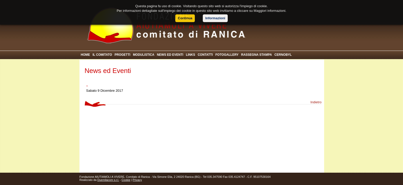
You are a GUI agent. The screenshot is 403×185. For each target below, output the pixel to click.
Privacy (137, 179)
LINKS (190, 55)
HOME (85, 55)
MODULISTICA (143, 55)
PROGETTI (122, 55)
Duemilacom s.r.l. (108, 179)
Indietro (316, 102)
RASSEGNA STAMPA (256, 55)
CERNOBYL (283, 55)
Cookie (126, 179)
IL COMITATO (102, 55)
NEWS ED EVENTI (170, 55)
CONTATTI (205, 55)
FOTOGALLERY (227, 55)
